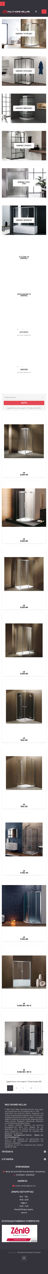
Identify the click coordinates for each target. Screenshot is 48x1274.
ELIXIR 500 (24, 674)
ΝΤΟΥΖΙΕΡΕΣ (24, 332)
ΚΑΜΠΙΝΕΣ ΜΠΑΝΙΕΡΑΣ (24, 220)
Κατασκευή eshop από (29, 1252)
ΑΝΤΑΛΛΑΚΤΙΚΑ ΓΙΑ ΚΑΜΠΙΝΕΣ (24, 295)
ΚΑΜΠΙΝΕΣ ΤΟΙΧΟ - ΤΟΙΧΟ (24, 183)
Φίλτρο (24, 403)
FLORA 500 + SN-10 (24, 1072)
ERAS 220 (24, 807)
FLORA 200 (24, 939)
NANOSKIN (24, 370)
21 (31, 1088)
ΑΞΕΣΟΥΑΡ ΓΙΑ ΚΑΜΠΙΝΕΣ (24, 257)
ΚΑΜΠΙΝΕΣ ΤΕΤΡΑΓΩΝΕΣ (24, 34)
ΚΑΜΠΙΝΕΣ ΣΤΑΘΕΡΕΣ (24, 146)
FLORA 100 (24, 873)
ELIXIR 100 (24, 475)
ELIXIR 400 (24, 607)
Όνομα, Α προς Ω (24, 397)
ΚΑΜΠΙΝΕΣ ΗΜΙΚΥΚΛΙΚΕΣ (24, 108)
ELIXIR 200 (24, 541)
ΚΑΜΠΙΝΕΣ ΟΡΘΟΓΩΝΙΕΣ (24, 71)
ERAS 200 (24, 740)
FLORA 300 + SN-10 (24, 1006)
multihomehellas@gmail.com (25, 1186)
